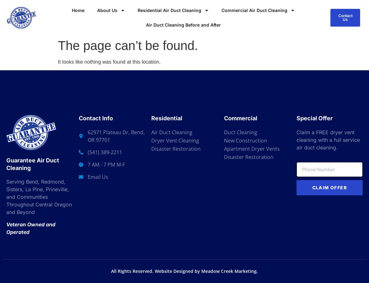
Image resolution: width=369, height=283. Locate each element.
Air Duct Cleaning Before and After (183, 25)
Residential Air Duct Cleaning (173, 10)
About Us (111, 10)
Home (78, 10)
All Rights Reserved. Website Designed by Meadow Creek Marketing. (184, 271)
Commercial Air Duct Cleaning (258, 10)
